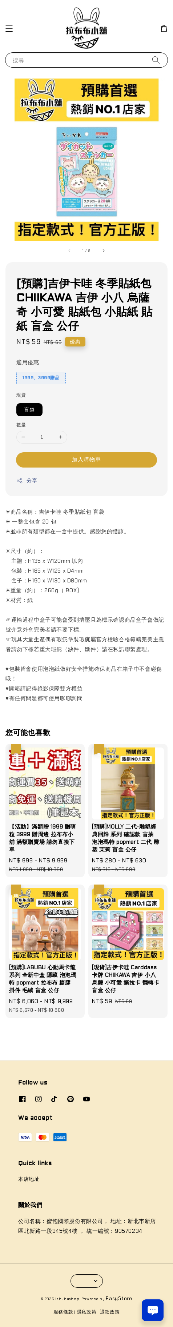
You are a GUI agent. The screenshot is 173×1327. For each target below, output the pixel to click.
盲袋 (29, 409)
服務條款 (63, 1312)
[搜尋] (156, 60)
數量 (21, 425)
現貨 (21, 395)
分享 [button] (26, 480)
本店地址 (28, 1179)
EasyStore (119, 1298)
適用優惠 (27, 362)
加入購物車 (86, 459)
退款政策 (110, 1312)
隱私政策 (87, 1312)
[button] (9, 28)
